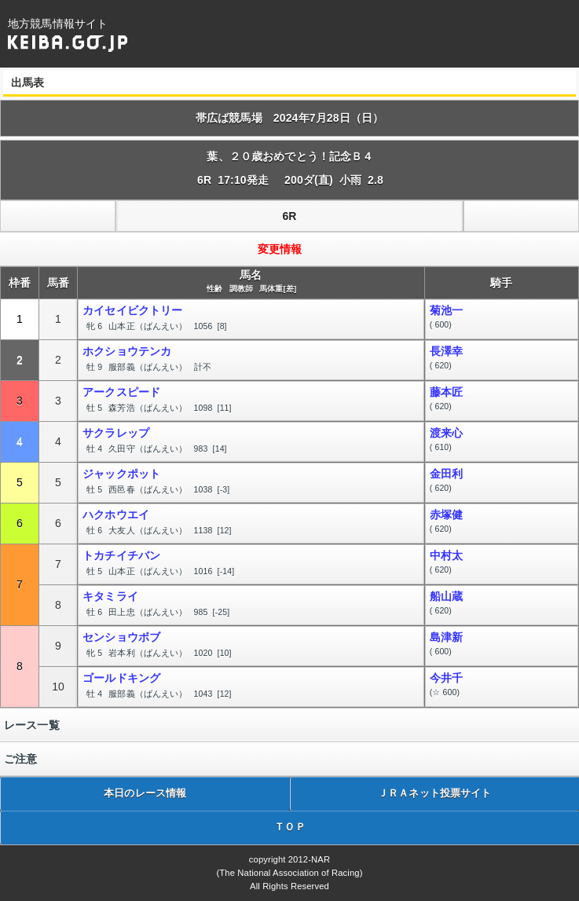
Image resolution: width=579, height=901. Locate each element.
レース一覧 (32, 725)
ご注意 (20, 759)
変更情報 (280, 249)
